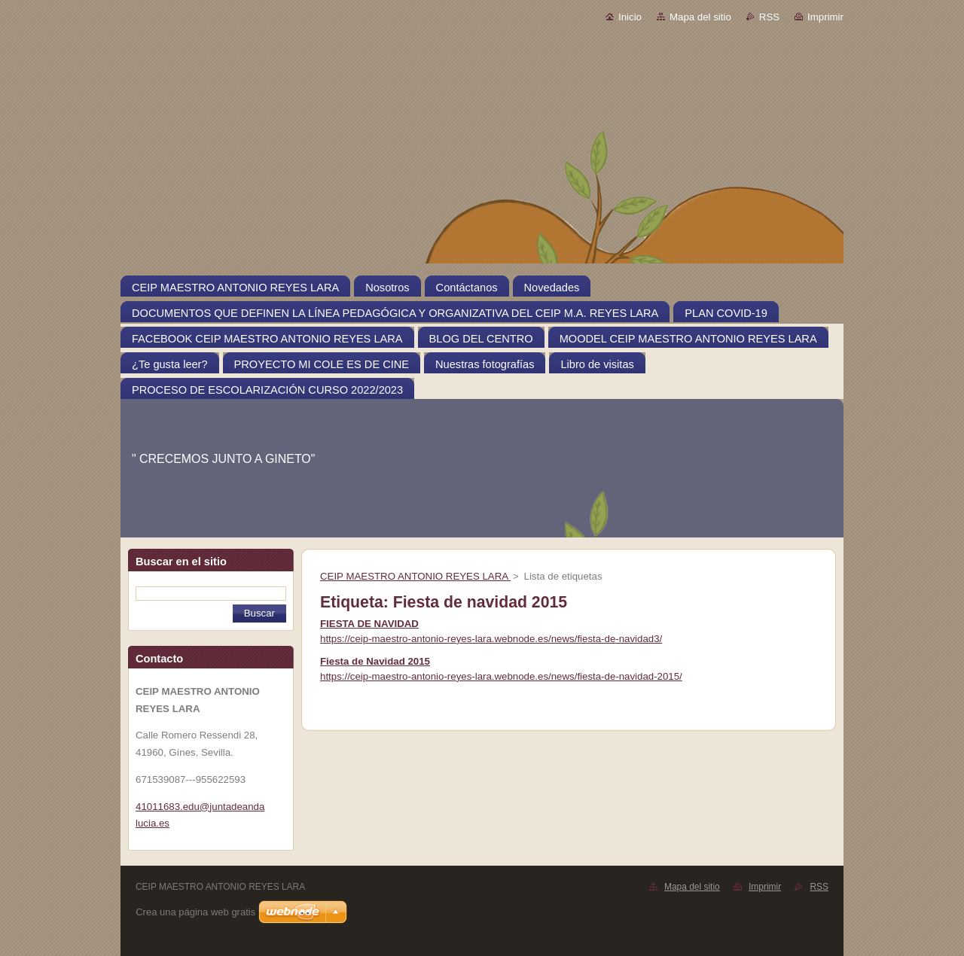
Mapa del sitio (700, 17)
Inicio (630, 17)
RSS (769, 17)
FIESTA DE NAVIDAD (369, 623)
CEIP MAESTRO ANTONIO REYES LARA (415, 576)
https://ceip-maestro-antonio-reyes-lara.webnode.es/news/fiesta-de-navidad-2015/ (501, 676)
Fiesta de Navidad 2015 (375, 661)
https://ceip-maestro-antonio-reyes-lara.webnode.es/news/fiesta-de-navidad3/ (491, 638)
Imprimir (825, 17)
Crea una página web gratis (195, 912)
